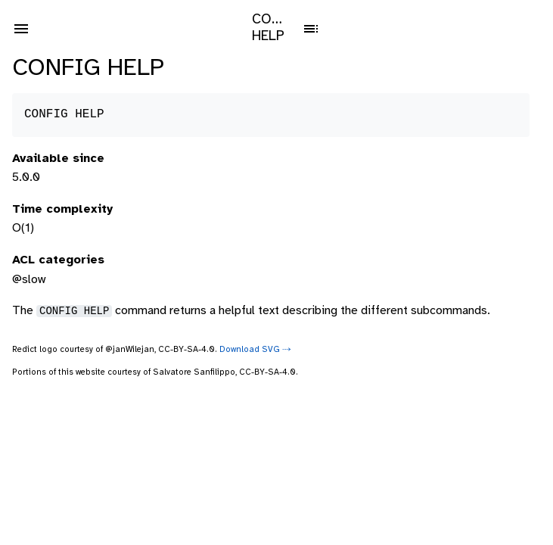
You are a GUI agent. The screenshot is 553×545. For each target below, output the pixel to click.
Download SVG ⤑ (255, 349)
